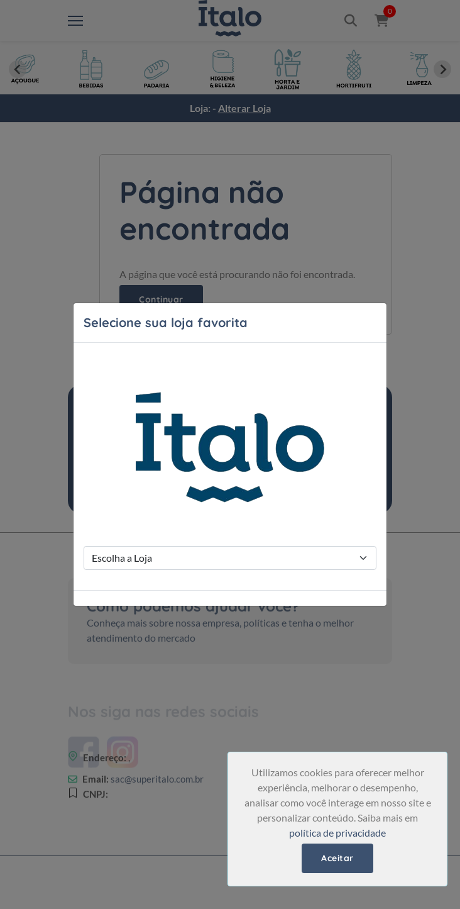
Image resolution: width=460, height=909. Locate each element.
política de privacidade (337, 833)
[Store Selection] (230, 558)
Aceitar (337, 858)
